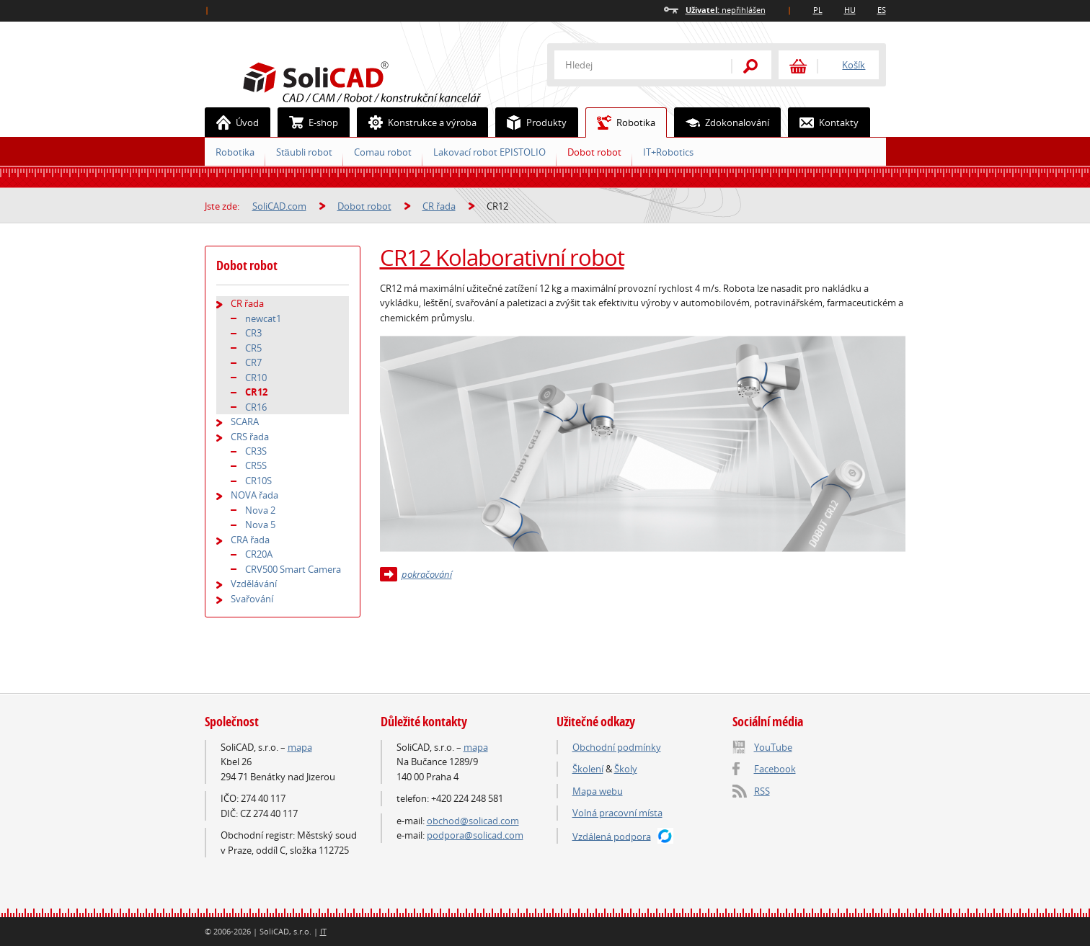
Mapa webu (597, 791)
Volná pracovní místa (617, 812)
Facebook (775, 768)
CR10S (258, 480)
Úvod (232, 122)
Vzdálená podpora (611, 835)
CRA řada (250, 539)
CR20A (258, 554)
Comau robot (383, 152)
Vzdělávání (254, 583)
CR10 (256, 377)
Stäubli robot (304, 152)
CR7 (253, 362)
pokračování (427, 574)
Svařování (252, 598)
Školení (587, 768)
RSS (762, 791)
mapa (300, 747)
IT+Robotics (668, 152)
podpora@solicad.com (475, 835)
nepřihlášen (726, 9)
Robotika (620, 122)
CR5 (253, 348)
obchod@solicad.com (473, 820)
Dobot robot (594, 152)
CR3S (256, 451)
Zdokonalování (722, 122)
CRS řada (250, 436)
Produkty (531, 122)
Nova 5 (260, 524)
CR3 (253, 332)
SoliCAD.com (385, 80)
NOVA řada (254, 494)
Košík (853, 64)
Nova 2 (260, 510)
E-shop (308, 122)
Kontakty (824, 122)
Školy (625, 768)
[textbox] (633, 64)
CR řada (439, 206)
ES (881, 9)
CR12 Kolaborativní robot (502, 257)
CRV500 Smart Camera (293, 569)
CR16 (256, 407)
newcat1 (263, 318)
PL (818, 9)
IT (323, 931)
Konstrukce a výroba (417, 122)
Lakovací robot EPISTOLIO (489, 152)
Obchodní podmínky (616, 747)
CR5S (256, 465)
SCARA (245, 421)
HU (850, 9)
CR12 (256, 391)
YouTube (773, 747)
